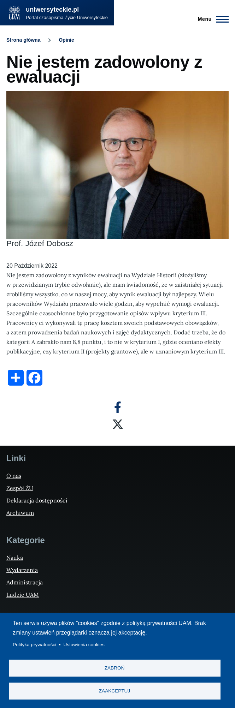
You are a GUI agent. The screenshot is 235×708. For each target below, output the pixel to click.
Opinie (66, 40)
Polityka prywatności (34, 644)
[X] (117, 424)
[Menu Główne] (211, 19)
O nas (13, 475)
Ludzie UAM (22, 594)
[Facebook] (117, 407)
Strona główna (23, 40)
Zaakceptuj (114, 691)
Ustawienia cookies (84, 644)
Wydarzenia (22, 569)
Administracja (24, 582)
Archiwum (20, 512)
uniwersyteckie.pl (52, 9)
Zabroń (115, 668)
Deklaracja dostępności (36, 500)
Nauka (14, 557)
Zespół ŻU (19, 488)
